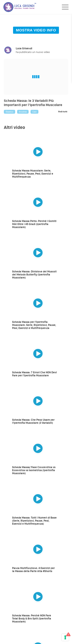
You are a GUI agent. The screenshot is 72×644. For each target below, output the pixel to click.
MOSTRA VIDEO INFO (36, 30)
